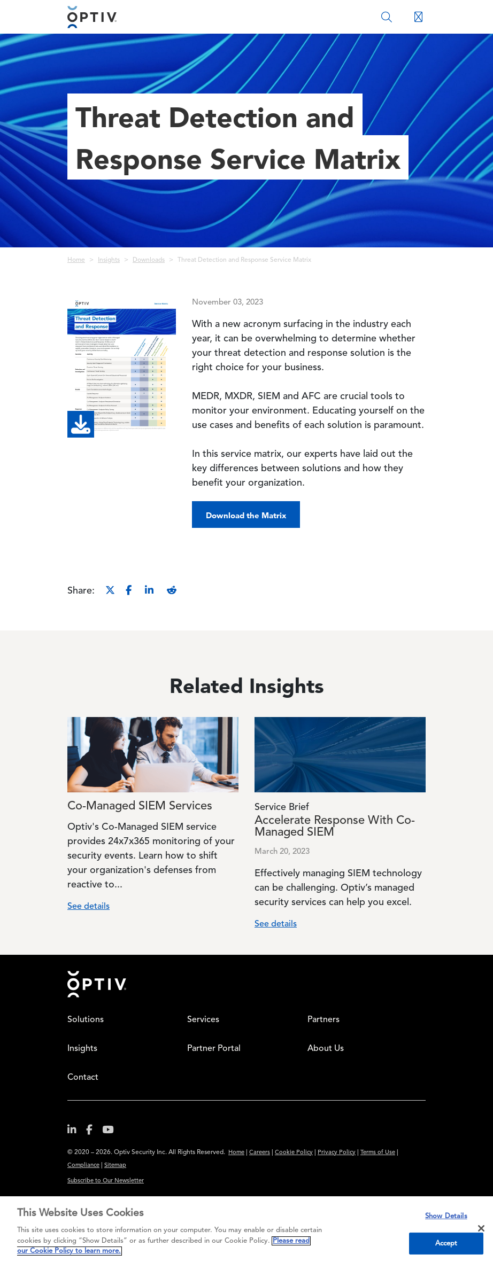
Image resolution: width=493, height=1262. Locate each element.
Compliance (83, 1165)
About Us (325, 1049)
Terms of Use (377, 1153)
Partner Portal (214, 1049)
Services (203, 1020)
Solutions (85, 1020)
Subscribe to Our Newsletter (105, 1181)
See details (276, 924)
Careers (259, 1153)
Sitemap (115, 1165)
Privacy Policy (337, 1153)
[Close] (481, 1228)
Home (76, 260)
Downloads (149, 260)
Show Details (446, 1216)
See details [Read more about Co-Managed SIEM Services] (88, 906)
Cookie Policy (294, 1153)
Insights (109, 260)
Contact (82, 1077)
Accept (446, 1243)
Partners (323, 1020)
